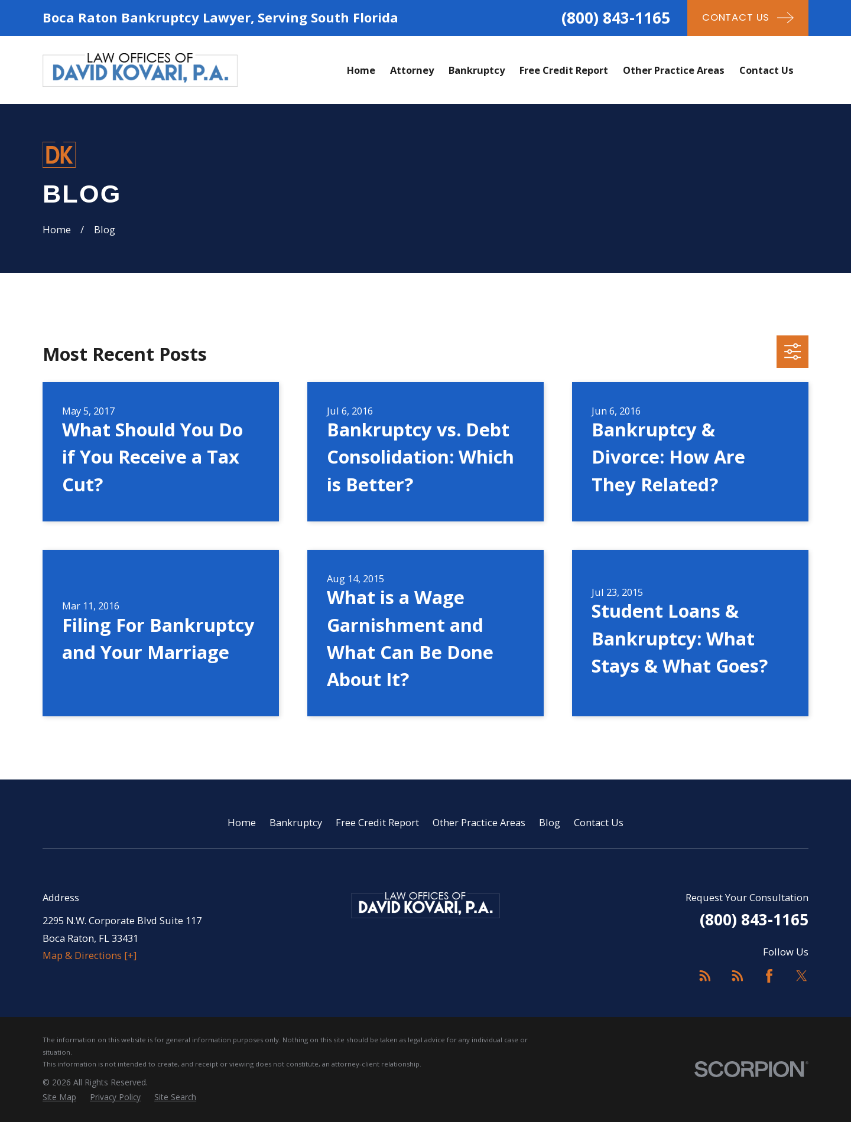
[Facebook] (769, 976)
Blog (549, 822)
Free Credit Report (377, 822)
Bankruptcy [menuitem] (477, 70)
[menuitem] (59, 1097)
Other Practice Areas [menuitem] (674, 70)
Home (242, 822)
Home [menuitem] (361, 70)
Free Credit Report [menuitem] (563, 70)
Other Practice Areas (479, 822)
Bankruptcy (295, 822)
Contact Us (598, 822)
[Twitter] (801, 976)
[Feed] (705, 976)
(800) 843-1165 (615, 17)
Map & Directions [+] (90, 955)
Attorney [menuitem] (412, 70)
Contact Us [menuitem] (766, 70)
